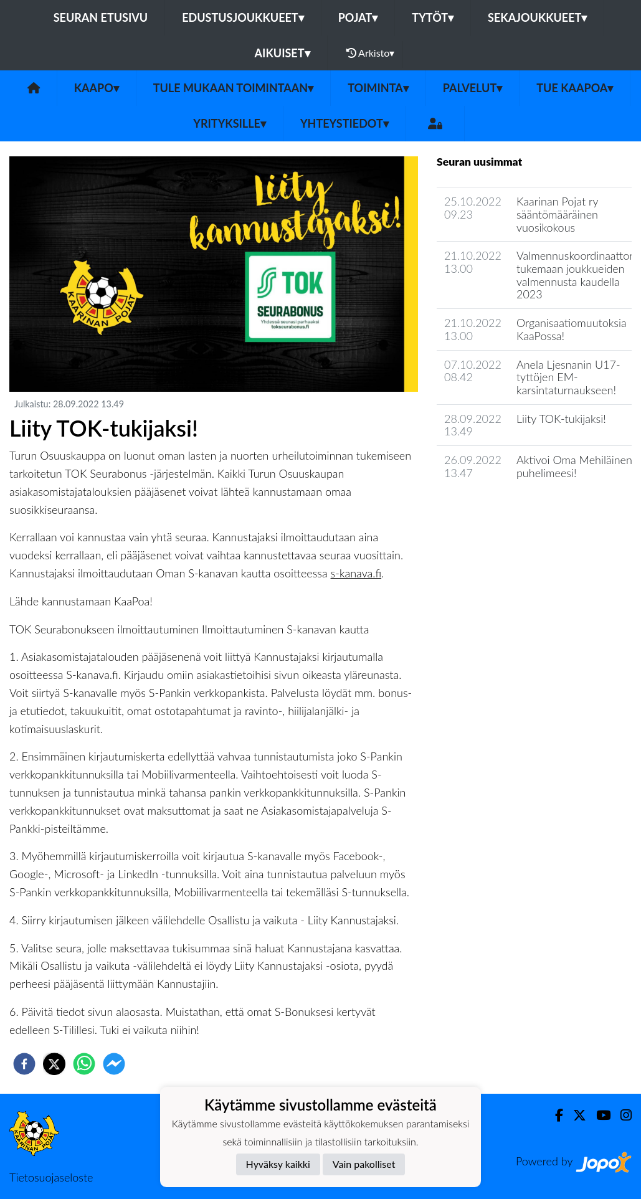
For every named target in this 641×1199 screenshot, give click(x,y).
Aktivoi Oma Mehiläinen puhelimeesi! (574, 466)
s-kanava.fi (356, 573)
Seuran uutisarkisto (492, 508)
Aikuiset (282, 53)
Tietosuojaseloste (51, 1177)
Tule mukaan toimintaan (233, 88)
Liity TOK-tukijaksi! (561, 418)
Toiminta (378, 88)
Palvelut (473, 88)
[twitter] (54, 1064)
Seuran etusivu (101, 17)
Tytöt (432, 17)
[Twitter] (574, 1115)
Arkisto (370, 52)
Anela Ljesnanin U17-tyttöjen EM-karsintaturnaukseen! (568, 377)
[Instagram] (621, 1115)
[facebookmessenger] (114, 1064)
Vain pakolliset (364, 1164)
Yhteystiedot (344, 123)
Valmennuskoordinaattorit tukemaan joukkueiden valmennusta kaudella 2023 (578, 275)
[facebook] (24, 1064)
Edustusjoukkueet (242, 17)
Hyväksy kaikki (278, 1164)
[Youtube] (598, 1115)
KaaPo (96, 88)
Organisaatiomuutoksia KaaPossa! (571, 329)
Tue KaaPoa (574, 88)
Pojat (358, 17)
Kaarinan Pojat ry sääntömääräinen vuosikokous (557, 214)
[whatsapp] (84, 1064)
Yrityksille (229, 123)
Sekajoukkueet (537, 17)
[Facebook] (554, 1115)
